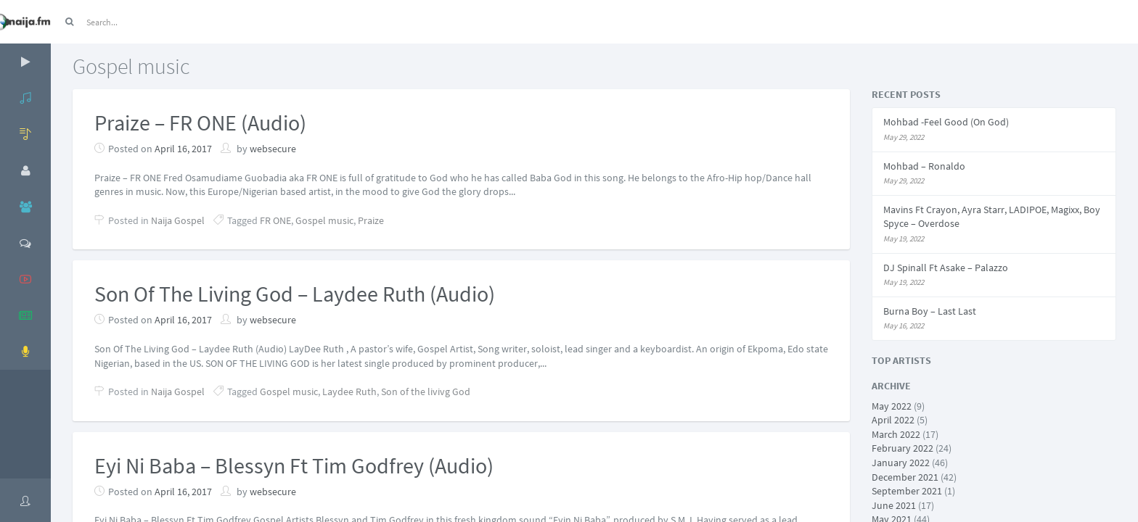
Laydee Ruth (349, 391)
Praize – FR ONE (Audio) (200, 122)
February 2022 (902, 448)
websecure (273, 148)
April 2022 (893, 419)
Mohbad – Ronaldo (924, 166)
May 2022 (892, 406)
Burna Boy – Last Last (929, 311)
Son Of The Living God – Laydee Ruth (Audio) (294, 293)
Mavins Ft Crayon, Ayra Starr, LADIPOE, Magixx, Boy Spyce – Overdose (991, 217)
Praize (371, 220)
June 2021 (894, 505)
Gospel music (324, 220)
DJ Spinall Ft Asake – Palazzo (945, 267)
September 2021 (907, 490)
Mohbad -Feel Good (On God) (946, 121)
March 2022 (896, 434)
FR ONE (275, 220)
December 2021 (905, 477)
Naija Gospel (178, 220)
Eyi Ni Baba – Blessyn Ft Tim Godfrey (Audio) (294, 465)
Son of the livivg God (425, 391)
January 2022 (901, 462)
